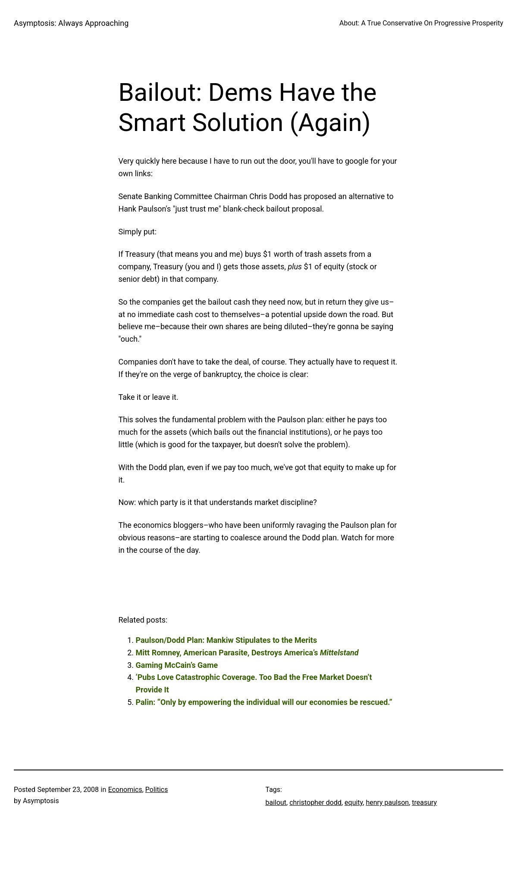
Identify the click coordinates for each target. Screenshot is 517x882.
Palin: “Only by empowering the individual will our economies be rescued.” (264, 702)
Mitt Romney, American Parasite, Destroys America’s (247, 652)
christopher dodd (315, 802)
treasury (424, 802)
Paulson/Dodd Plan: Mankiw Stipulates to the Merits (226, 640)
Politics (156, 789)
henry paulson (387, 802)
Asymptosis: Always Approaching (71, 23)
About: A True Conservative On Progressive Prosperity (421, 23)
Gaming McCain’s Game (177, 665)
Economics (125, 789)
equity (354, 802)
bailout (276, 802)
